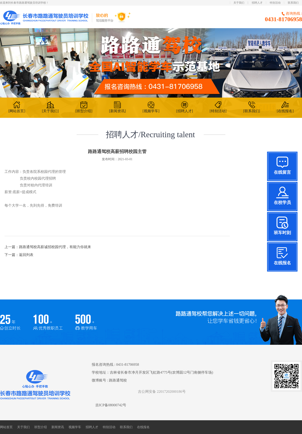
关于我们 (238, 2)
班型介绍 (40, 427)
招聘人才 (257, 2)
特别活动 (275, 2)
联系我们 (293, 2)
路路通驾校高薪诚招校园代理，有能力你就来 (55, 247)
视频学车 (75, 427)
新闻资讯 (57, 427)
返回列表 (26, 255)
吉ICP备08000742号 (110, 405)
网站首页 (6, 427)
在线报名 (143, 427)
